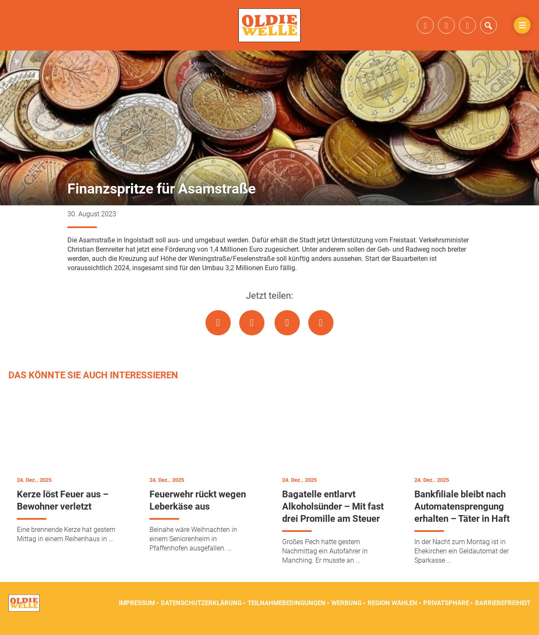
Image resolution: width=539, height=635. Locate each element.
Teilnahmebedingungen (287, 614)
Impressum (137, 614)
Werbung (346, 614)
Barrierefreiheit (503, 614)
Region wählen (392, 614)
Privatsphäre (446, 614)
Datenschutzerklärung (201, 614)
